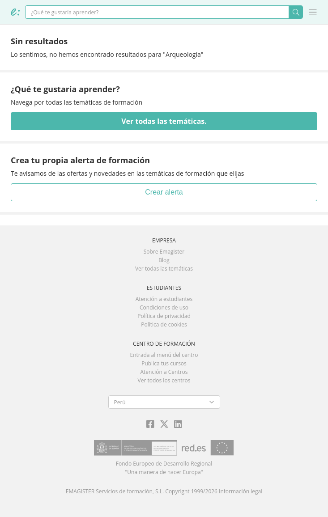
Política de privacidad (164, 316)
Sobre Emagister (164, 251)
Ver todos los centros (164, 380)
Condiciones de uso (164, 307)
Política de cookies (164, 324)
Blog (164, 260)
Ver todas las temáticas (164, 268)
